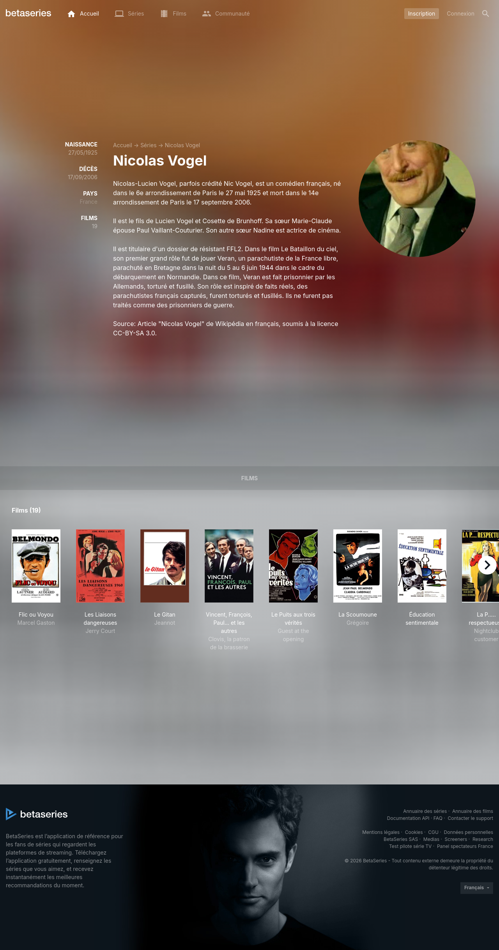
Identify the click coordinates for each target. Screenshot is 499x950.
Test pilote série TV (410, 846)
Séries (148, 145)
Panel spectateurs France (465, 846)
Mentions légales (381, 832)
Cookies (414, 832)
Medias (431, 839)
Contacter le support (470, 818)
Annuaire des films (472, 811)
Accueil (122, 145)
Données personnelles (468, 832)
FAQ (438, 818)
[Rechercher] (485, 13)
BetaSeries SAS (401, 839)
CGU (433, 832)
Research (482, 839)
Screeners (456, 839)
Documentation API (408, 818)
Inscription (421, 13)
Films (249, 478)
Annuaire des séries (425, 811)
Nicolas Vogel (182, 145)
